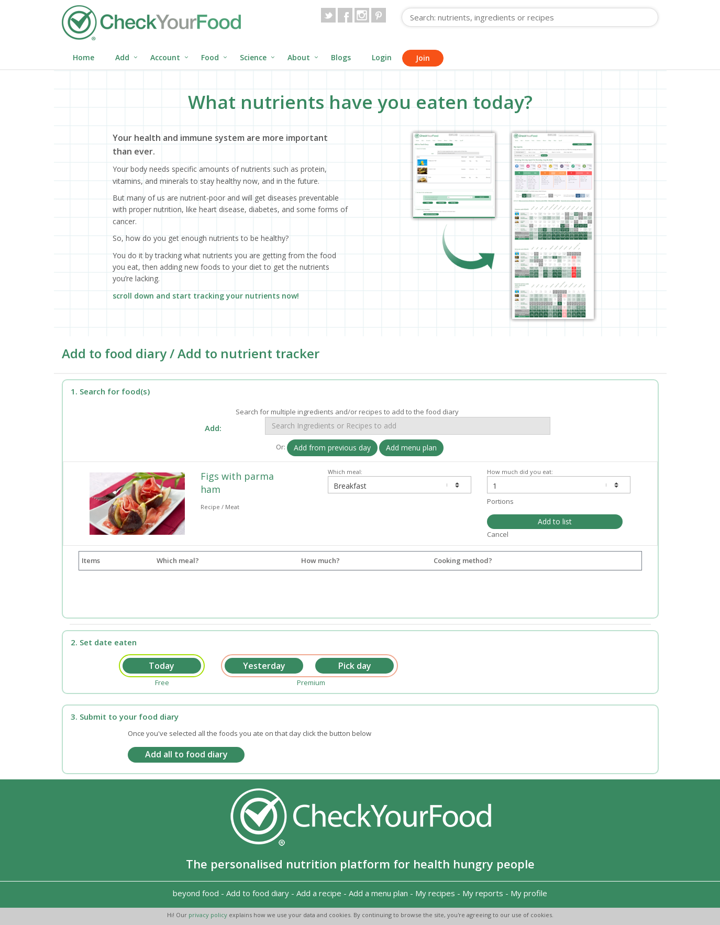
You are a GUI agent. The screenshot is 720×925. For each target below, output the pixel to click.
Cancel (497, 534)
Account (165, 57)
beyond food (196, 893)
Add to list (555, 521)
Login (382, 57)
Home (83, 57)
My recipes (435, 893)
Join (423, 58)
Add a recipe (318, 893)
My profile (529, 893)
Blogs (341, 57)
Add (122, 57)
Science (253, 57)
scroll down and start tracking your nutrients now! (206, 296)
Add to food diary (257, 893)
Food (210, 57)
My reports (482, 893)
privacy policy (209, 915)
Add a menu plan (378, 893)
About (298, 57)
